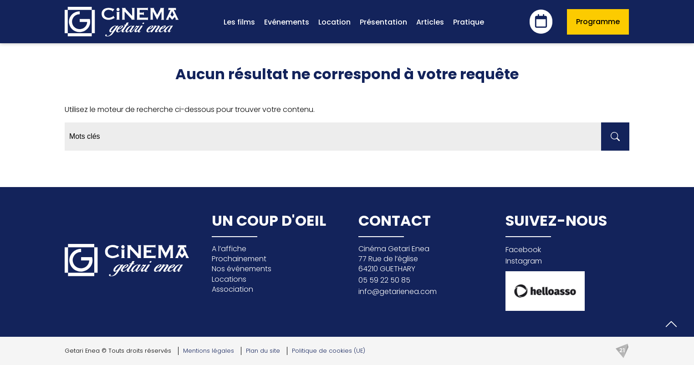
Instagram (523, 261)
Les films (239, 22)
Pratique (468, 22)
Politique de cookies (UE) (328, 351)
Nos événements (241, 269)
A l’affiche (229, 248)
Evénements (286, 22)
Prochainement (239, 258)
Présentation (383, 22)
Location (334, 22)
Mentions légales (208, 351)
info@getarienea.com (397, 291)
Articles (430, 22)
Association (232, 289)
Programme (598, 21)
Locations (229, 279)
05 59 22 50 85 (384, 280)
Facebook (523, 249)
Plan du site (263, 351)
